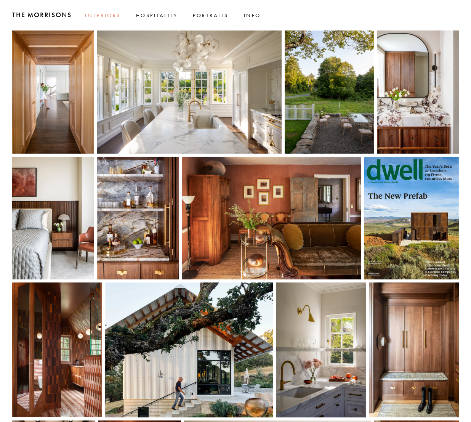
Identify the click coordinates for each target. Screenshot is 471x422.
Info (252, 15)
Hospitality (157, 15)
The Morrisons (41, 14)
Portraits (211, 15)
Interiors (103, 15)
